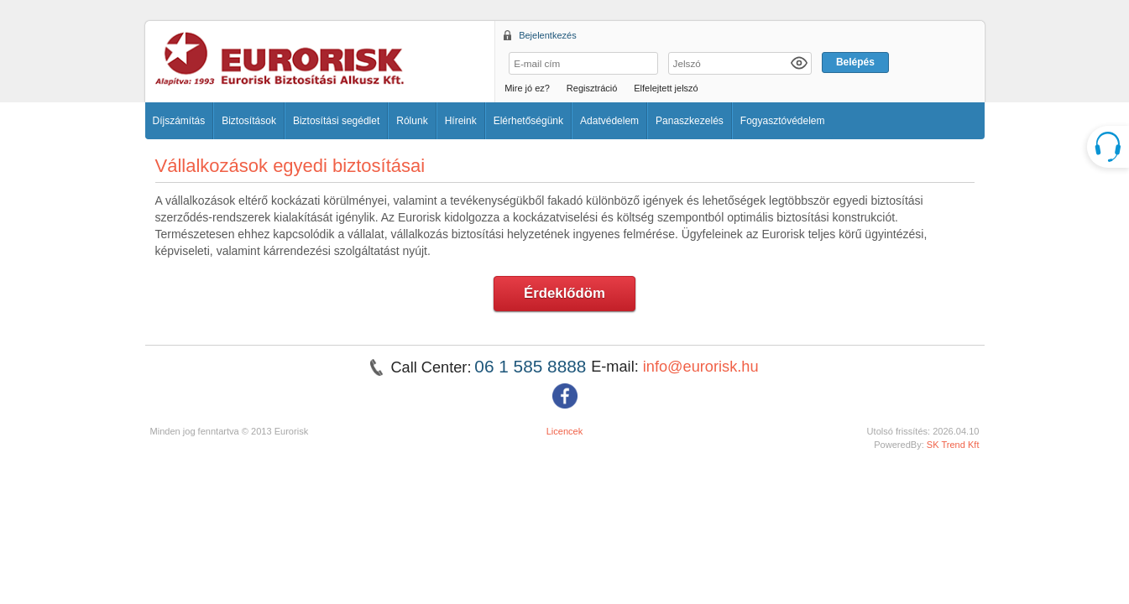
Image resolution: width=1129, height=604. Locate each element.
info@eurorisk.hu (701, 366)
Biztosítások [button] (249, 121)
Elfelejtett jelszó (666, 88)
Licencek (564, 431)
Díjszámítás (179, 121)
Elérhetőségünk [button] (528, 121)
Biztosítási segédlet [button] (336, 121)
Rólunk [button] (411, 121)
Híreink (461, 121)
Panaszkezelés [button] (690, 121)
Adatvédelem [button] (609, 121)
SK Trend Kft (953, 445)
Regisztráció (592, 88)
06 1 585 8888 (532, 366)
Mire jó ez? (527, 88)
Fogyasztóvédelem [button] (782, 121)
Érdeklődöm (564, 293)
